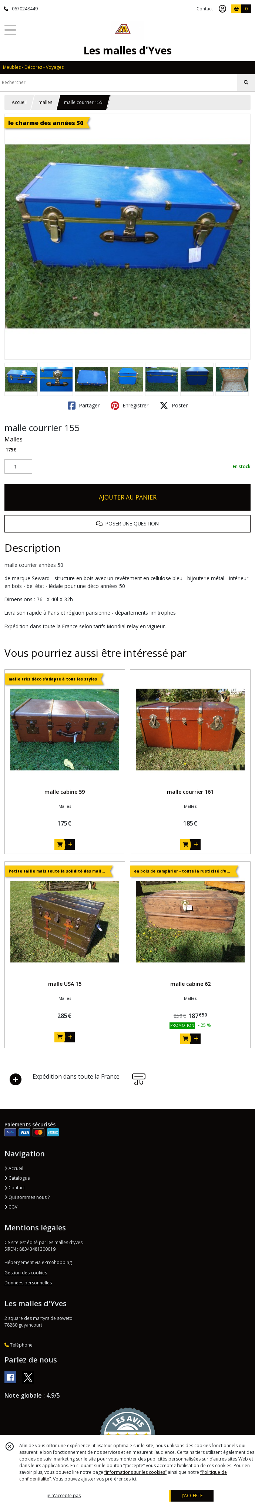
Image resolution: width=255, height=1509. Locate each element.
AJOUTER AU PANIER (128, 497)
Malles (13, 439)
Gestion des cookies (25, 1273)
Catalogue (17, 1178)
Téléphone (18, 1345)
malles (45, 102)
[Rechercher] (246, 82)
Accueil (19, 102)
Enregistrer (129, 405)
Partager (84, 405)
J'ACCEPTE (192, 1495)
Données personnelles (28, 1283)
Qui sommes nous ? (27, 1197)
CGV (10, 1207)
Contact (205, 9)
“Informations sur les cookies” (135, 1472)
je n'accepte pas (64, 1495)
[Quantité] (18, 466)
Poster (174, 405)
